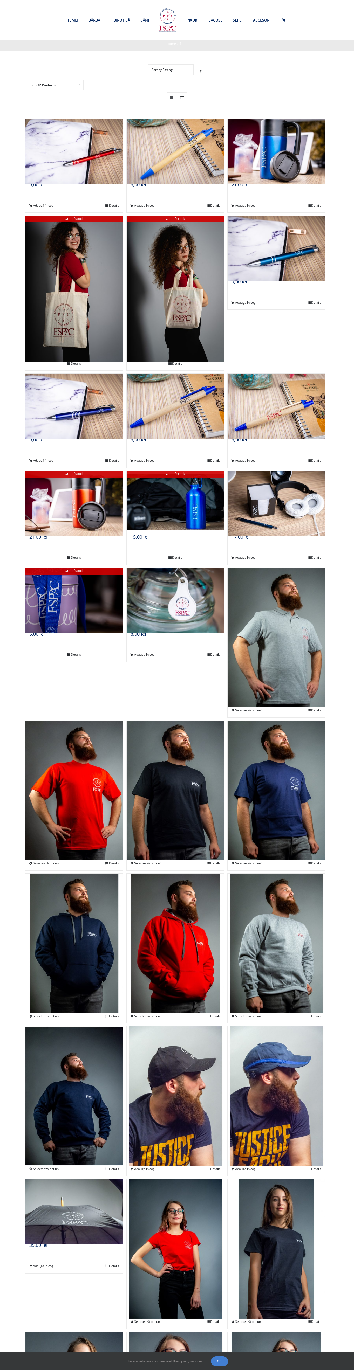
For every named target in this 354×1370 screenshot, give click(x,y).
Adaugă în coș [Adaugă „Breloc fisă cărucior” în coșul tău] (144, 654)
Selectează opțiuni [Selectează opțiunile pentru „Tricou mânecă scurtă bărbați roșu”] (46, 863)
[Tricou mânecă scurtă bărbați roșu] (74, 773)
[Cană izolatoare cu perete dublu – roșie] (74, 495)
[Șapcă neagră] (175, 1078)
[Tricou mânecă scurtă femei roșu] (175, 1231)
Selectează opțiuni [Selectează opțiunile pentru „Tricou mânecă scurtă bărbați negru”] (147, 863)
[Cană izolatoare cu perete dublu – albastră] (276, 143)
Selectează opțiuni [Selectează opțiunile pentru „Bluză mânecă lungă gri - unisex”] (248, 1016)
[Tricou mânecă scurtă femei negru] (276, 1231)
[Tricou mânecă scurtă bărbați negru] (175, 773)
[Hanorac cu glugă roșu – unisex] (175, 926)
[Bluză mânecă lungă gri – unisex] (276, 926)
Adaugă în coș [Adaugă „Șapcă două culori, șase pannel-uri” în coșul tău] (245, 1169)
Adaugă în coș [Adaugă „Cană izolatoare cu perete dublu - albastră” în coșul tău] (245, 205)
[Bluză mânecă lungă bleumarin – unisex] (74, 1078)
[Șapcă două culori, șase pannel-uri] (276, 1078)
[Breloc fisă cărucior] (175, 592)
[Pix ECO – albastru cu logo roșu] (276, 398)
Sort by (162, 69)
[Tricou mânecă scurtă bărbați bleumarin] (276, 773)
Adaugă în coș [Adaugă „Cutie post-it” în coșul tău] (245, 557)
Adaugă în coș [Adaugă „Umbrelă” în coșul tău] (43, 1266)
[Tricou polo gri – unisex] (276, 620)
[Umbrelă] (74, 1203)
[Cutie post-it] (276, 495)
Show (42, 85)
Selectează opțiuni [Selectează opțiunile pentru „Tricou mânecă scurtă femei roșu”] (147, 1321)
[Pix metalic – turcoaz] (276, 240)
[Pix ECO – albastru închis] (175, 398)
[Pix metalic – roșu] (74, 143)
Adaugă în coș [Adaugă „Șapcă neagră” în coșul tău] (144, 1169)
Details (114, 205)
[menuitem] (73, 20)
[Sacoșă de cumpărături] (74, 271)
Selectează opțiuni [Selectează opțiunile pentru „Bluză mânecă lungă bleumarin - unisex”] (46, 1169)
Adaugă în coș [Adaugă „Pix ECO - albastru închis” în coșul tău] (144, 460)
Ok (219, 1361)
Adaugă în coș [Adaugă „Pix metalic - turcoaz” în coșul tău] (245, 302)
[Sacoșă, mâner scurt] (175, 271)
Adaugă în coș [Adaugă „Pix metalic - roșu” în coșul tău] (43, 205)
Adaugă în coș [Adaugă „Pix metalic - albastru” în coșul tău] (43, 460)
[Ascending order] (201, 71)
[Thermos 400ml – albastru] (175, 495)
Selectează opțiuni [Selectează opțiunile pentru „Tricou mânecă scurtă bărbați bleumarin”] (248, 863)
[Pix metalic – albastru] (74, 398)
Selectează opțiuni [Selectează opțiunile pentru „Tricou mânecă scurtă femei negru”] (248, 1321)
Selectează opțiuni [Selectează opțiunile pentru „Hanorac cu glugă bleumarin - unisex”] (46, 1016)
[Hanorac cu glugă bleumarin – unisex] (74, 926)
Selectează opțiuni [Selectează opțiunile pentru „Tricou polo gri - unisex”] (248, 710)
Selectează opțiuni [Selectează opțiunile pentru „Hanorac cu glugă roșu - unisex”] (147, 1016)
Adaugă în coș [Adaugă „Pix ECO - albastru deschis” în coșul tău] (144, 205)
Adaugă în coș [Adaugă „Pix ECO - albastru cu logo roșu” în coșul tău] (245, 460)
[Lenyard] (74, 592)
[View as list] (182, 98)
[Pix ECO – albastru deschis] (175, 143)
